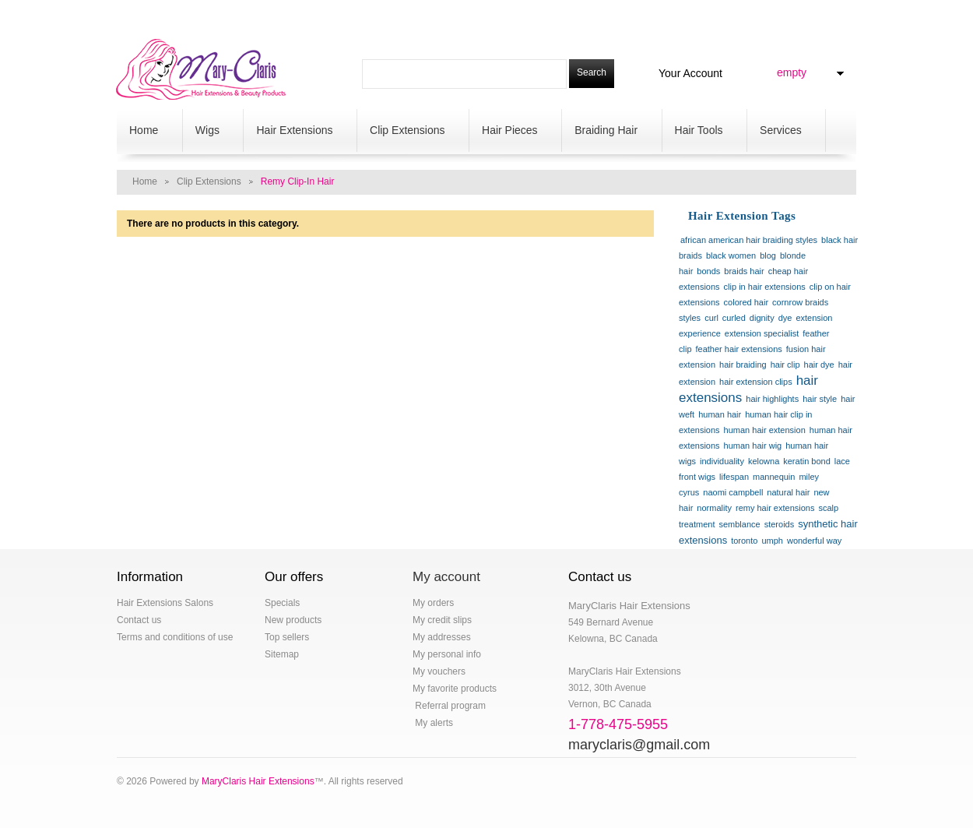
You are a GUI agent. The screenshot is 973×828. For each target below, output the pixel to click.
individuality (722, 461)
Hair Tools (700, 131)
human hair (719, 414)
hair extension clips (755, 381)
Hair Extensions (296, 131)
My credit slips (442, 620)
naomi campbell (733, 492)
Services (782, 131)
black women (731, 255)
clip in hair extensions (765, 286)
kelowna (763, 461)
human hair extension (765, 430)
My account (446, 576)
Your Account (690, 72)
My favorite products (455, 688)
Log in (850, 15)
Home (145, 131)
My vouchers (439, 671)
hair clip (785, 364)
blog (254, 13)
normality (714, 508)
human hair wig (753, 445)
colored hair (746, 302)
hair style (820, 398)
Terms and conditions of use (175, 637)
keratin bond (807, 461)
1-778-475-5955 (609, 13)
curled (734, 317)
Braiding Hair (608, 131)
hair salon (142, 13)
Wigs (209, 131)
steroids (779, 524)
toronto (744, 540)
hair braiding (743, 364)
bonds (708, 271)
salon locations (457, 13)
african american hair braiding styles (748, 240)
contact (381, 13)
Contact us (139, 620)
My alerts (433, 722)
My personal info (447, 654)
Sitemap (282, 654)
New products (293, 620)
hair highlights (772, 398)
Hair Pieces (511, 131)
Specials (282, 602)
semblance (739, 524)
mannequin (774, 476)
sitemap (532, 13)
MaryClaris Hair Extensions (258, 781)
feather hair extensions (739, 349)
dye (785, 317)
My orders (433, 602)
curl (711, 317)
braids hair (744, 271)
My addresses (442, 637)
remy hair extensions (775, 508)
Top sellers (287, 637)
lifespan (734, 476)
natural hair (788, 492)
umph (772, 540)
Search (591, 72)
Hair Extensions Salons (165, 602)
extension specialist (762, 333)
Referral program (449, 705)
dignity (762, 317)
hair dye (819, 364)
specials (205, 13)
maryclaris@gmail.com (639, 744)
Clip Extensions (409, 131)
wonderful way (814, 540)
